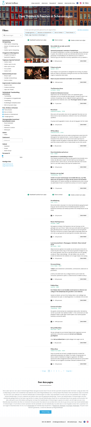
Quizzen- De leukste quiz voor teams (10, 47)
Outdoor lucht (6, 71)
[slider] (2, 155)
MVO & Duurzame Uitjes (9, 105)
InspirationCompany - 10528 (58, 111)
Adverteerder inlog (70, 3)
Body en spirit (6, 75)
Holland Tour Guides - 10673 (58, 350)
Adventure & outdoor (8, 127)
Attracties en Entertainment (10, 114)
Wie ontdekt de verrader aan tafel (60, 46)
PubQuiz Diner (54, 285)
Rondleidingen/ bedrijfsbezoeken (11, 102)
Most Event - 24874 (55, 329)
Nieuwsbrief (52, 3)
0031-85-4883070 (46, 422)
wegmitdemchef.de (7, 166)
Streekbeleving (55, 200)
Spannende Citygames (8, 57)
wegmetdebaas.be (7, 164)
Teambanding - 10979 (56, 175)
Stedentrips (6, 125)
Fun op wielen (6, 68)
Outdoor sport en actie (9, 64)
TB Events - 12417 (55, 47)
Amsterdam (31, 405)
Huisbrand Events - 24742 (57, 132)
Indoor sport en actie (8, 66)
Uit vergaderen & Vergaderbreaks (11, 98)
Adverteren (45, 3)
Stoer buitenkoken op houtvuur (59, 152)
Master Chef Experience (57, 222)
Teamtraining (6, 100)
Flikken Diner (54, 349)
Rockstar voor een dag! (57, 173)
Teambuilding (6, 96)
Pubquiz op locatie (56, 67)
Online (4, 134)
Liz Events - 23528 (55, 90)
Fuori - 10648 (54, 153)
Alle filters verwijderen (83, 30)
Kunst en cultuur (7, 80)
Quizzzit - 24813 (55, 69)
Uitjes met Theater (8, 89)
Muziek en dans (7, 85)
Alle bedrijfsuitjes (72, 422)
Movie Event (54, 109)
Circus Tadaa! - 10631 (56, 266)
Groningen (69, 405)
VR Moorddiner (55, 131)
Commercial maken (56, 306)
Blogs (80, 422)
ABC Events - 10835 (56, 246)
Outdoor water (7, 62)
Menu (86, 3)
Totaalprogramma (7, 116)
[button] (37, 54)
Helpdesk (60, 3)
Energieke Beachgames (9, 55)
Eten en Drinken (7, 112)
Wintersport (6, 129)
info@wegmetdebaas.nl (59, 422)
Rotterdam (76, 405)
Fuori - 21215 (54, 202)
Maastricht (56, 405)
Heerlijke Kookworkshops (9, 78)
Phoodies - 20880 (55, 223)
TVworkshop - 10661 (56, 308)
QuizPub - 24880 (55, 287)
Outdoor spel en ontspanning (10, 50)
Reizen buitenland (7, 123)
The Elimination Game (57, 88)
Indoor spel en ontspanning (10, 44)
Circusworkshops (55, 264)
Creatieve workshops (8, 87)
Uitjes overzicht (35, 3)
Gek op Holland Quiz (56, 328)
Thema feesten (7, 110)
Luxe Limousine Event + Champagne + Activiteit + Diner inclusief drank (68, 243)
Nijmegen (63, 405)
